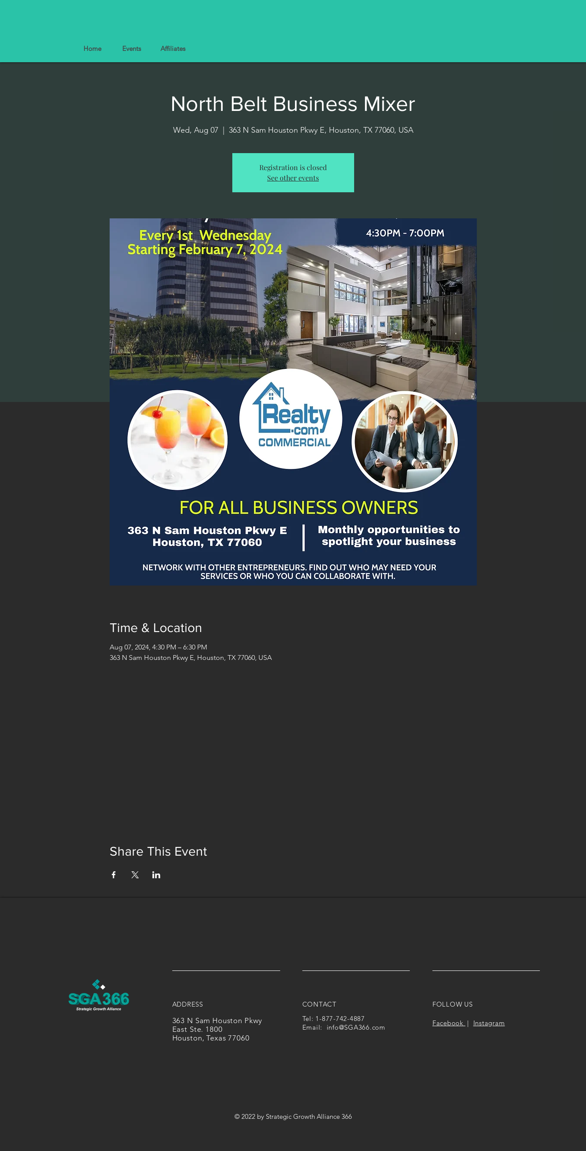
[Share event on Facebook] (114, 874)
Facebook (448, 1023)
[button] (173, 48)
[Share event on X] (135, 874)
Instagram (489, 1023)
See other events (293, 177)
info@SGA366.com (356, 1027)
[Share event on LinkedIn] (156, 874)
